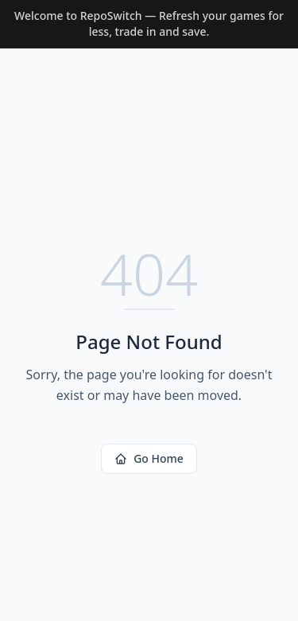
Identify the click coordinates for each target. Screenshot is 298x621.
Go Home (149, 458)
